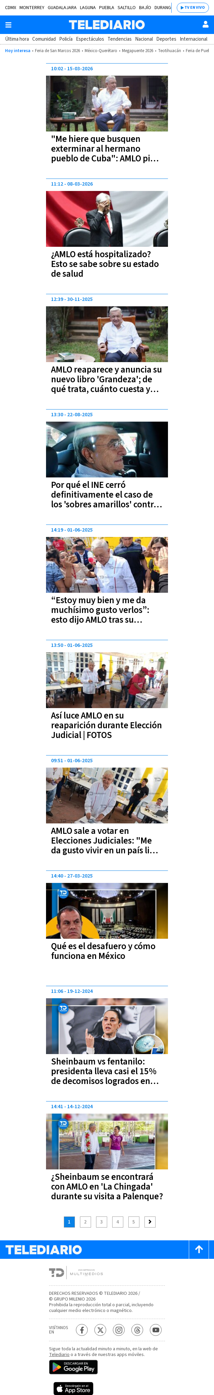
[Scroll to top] (199, 1249)
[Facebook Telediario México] (82, 1330)
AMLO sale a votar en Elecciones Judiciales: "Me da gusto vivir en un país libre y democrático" (107, 845)
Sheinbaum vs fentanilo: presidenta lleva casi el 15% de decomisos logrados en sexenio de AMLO (104, 1076)
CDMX (10, 7)
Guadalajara (62, 7)
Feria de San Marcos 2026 (57, 51)
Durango (164, 7)
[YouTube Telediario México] (156, 1330)
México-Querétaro (101, 51)
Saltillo (127, 7)
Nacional (144, 39)
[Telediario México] (106, 24)
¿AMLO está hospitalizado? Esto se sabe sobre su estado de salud (105, 264)
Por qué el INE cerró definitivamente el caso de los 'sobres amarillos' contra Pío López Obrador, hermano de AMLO (106, 504)
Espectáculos (90, 39)
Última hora (17, 39)
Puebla (106, 7)
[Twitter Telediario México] (100, 1330)
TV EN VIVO (194, 7)
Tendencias (120, 39)
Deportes (166, 39)
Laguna (88, 7)
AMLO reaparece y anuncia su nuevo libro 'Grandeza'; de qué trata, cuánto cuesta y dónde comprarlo (106, 384)
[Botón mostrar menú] (8, 25)
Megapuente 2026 (137, 51)
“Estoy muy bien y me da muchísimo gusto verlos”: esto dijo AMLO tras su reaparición (100, 615)
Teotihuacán (169, 51)
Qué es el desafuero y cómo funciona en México (103, 951)
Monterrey (31, 7)
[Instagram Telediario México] (119, 1330)
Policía (66, 39)
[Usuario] (205, 24)
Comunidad (44, 39)
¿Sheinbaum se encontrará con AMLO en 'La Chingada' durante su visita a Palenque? (107, 1186)
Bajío (145, 7)
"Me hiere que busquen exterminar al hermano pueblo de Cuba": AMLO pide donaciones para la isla (105, 153)
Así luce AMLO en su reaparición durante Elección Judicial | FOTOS (106, 725)
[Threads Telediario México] (137, 1330)
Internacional (193, 39)
